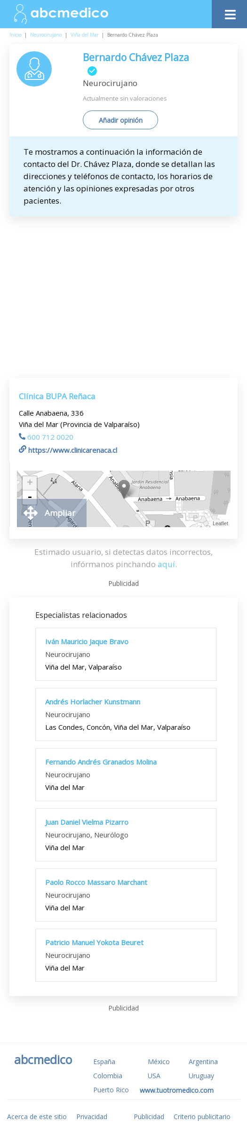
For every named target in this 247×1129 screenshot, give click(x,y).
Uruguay (201, 1075)
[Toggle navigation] (229, 12)
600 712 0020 (46, 437)
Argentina (203, 1061)
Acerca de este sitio (37, 1116)
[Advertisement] (131, 287)
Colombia (107, 1075)
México (159, 1061)
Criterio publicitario (202, 1116)
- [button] (29, 497)
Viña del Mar (84, 35)
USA (154, 1075)
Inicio (15, 35)
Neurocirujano (46, 35)
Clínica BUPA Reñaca (57, 396)
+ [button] (30, 483)
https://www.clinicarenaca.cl (68, 450)
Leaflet (220, 523)
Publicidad (149, 1116)
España (104, 1061)
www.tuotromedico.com (177, 1090)
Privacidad (91, 1116)
